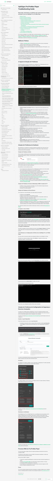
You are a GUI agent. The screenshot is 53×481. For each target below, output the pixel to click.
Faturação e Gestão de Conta (6, 148)
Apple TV (3, 117)
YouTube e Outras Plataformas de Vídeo (7, 38)
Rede (2, 120)
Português (49, 479)
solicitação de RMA (27, 181)
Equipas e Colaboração (5, 81)
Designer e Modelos (4, 162)
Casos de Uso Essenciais (5, 55)
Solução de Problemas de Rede (26, 19)
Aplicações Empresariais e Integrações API (7, 139)
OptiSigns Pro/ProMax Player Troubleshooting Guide (6, 90)
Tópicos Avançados (4, 158)
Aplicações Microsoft (5, 35)
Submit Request (49, 1)
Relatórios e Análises (5, 126)
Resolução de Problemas (5, 170)
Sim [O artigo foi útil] (38, 479)
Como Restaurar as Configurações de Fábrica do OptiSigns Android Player (32, 26)
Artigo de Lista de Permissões (31, 113)
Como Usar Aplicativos (5, 154)
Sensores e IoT (4, 69)
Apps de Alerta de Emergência (6, 50)
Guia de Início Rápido (4, 21)
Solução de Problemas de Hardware (25, 18)
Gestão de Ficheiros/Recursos (6, 165)
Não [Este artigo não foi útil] (40, 479)
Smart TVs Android (4, 111)
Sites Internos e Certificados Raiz (26, 31)
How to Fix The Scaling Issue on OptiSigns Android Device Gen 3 (6, 96)
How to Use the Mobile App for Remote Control (7, 94)
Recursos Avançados (5, 128)
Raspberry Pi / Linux (4, 112)
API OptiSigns (4, 140)
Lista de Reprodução (4, 27)
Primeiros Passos (4, 9)
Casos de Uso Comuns (5, 157)
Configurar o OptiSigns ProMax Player (24, 36)
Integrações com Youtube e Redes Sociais (6, 161)
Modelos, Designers (4, 24)
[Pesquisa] (8, 5)
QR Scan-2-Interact (4, 72)
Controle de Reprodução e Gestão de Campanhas (7, 136)
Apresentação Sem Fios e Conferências (7, 78)
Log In (45, 1)
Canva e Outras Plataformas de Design (7, 44)
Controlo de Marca (4, 134)
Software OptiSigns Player (5, 86)
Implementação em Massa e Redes (7, 142)
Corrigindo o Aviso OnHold (25, 23)
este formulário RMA (26, 461)
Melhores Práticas (23, 16)
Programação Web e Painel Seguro (6, 129)
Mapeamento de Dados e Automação (7, 143)
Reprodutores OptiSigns (5, 87)
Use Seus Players (4, 14)
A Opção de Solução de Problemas (25, 17)
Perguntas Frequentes (5, 155)
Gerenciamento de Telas (5, 84)
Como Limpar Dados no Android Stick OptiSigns (7, 106)
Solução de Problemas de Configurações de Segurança (28, 27)
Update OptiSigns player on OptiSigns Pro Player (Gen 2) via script (7, 104)
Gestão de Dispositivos (5, 132)
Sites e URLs (3, 41)
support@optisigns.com (45, 470)
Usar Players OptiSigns (5, 12)
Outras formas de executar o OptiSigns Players (7, 18)
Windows (3, 115)
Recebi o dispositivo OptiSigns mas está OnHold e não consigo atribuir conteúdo (7, 99)
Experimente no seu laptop (5, 15)
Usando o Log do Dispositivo (25, 28)
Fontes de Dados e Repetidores (6, 60)
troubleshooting (20, 474)
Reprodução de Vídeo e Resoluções (7, 108)
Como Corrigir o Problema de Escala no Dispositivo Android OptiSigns (7, 101)
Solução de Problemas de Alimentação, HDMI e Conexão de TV (31, 20)
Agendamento (4, 30)
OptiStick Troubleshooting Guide (6, 91)
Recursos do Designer (5, 58)
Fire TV (3, 109)
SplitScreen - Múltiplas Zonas (6, 29)
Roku (2, 114)
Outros (3, 123)
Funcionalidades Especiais (5, 131)
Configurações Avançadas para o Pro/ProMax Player (34, 408)
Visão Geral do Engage (5, 63)
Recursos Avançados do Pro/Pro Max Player (32, 315)
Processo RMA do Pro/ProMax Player (26, 32)
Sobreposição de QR (4, 66)
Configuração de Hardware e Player (7, 164)
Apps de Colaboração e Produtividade (7, 47)
